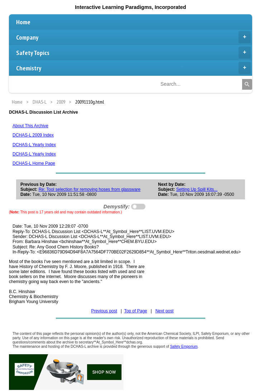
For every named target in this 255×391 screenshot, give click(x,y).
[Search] (247, 84)
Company (133, 37)
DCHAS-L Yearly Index (34, 144)
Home (23, 22)
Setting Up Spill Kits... (196, 189)
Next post (164, 310)
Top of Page (135, 310)
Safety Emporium (184, 346)
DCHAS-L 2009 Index (33, 135)
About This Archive (30, 125)
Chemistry (133, 68)
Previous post (104, 310)
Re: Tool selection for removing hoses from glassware (90, 189)
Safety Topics (133, 52)
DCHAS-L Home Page (34, 163)
